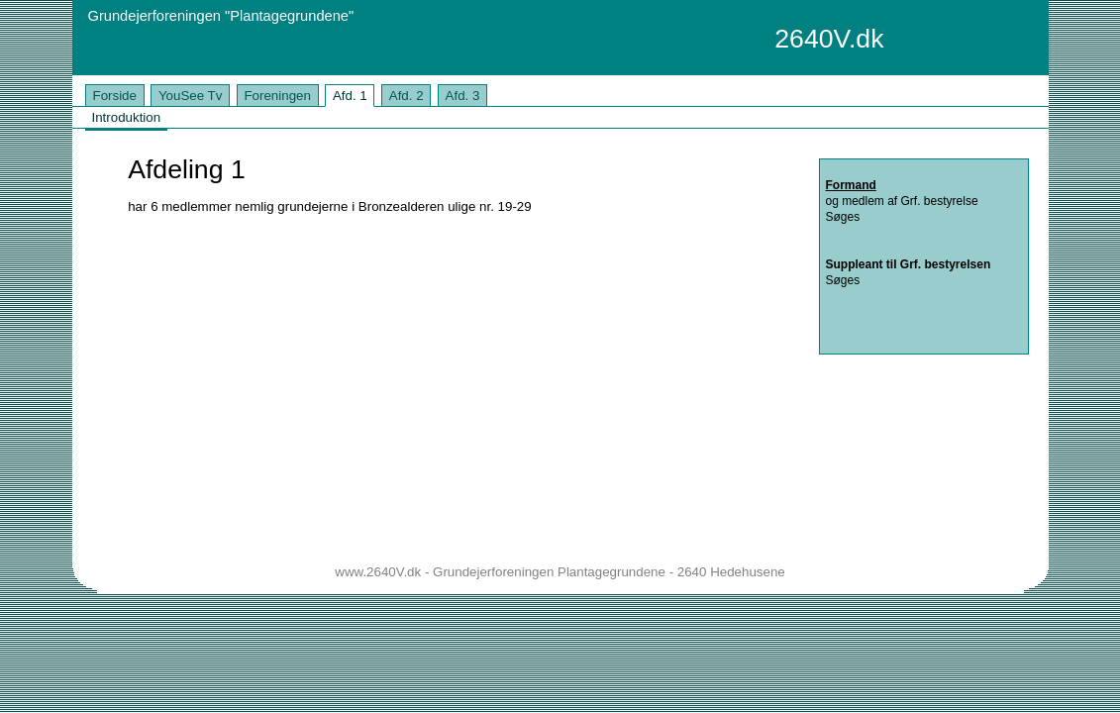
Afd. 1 (350, 95)
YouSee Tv (190, 95)
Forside (114, 95)
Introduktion (125, 117)
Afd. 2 (406, 95)
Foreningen (277, 95)
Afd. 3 (463, 95)
